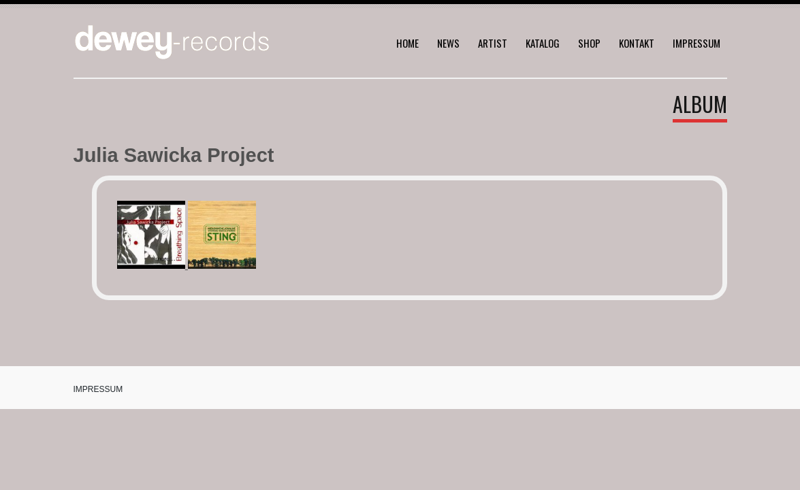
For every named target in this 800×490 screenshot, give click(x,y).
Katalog (543, 42)
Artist (492, 42)
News (448, 42)
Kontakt (636, 42)
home (407, 42)
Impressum (696, 42)
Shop (589, 42)
